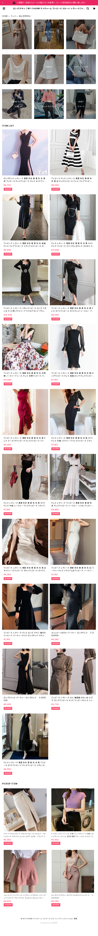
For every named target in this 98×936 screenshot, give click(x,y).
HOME (5, 16)
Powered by (49, 923)
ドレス (13, 16)
